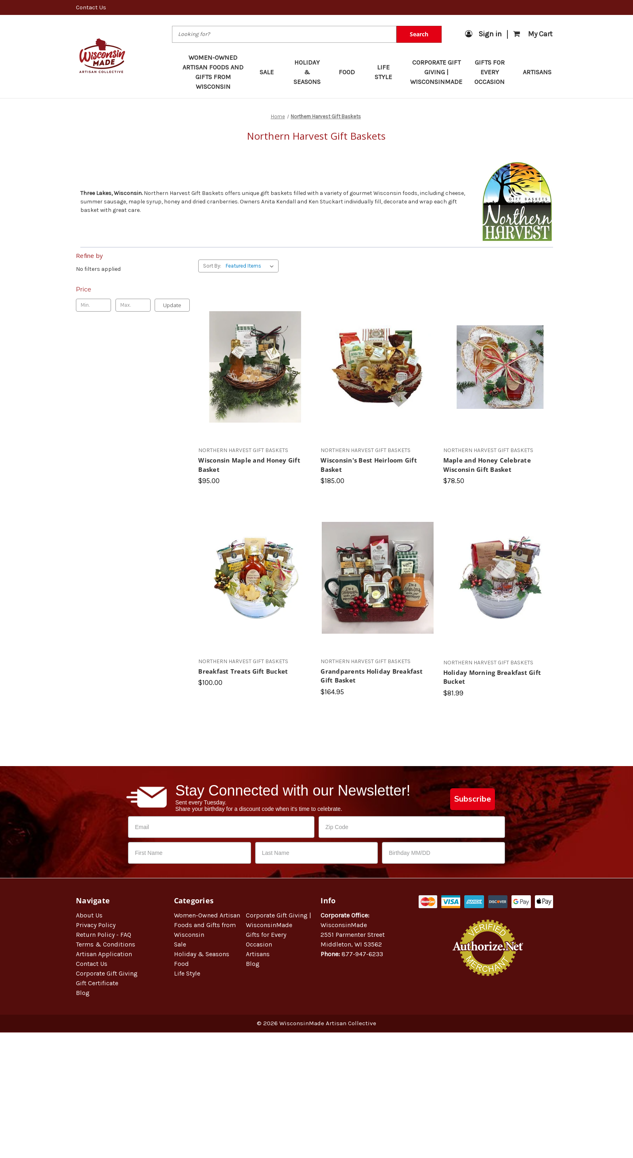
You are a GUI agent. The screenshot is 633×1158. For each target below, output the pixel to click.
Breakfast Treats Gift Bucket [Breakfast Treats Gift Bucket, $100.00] (243, 671)
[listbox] (251, 266)
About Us (89, 915)
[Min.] (93, 305)
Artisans (537, 72)
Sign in (483, 33)
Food (351, 72)
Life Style (387, 72)
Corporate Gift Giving (107, 973)
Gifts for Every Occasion (492, 72)
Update (172, 305)
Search (419, 34)
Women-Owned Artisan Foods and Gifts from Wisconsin (212, 72)
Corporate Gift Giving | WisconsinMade (436, 72)
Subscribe (472, 799)
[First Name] (189, 853)
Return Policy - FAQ (103, 934)
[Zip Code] (412, 827)
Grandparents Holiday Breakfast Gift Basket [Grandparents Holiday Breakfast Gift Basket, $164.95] (372, 676)
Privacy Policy (95, 925)
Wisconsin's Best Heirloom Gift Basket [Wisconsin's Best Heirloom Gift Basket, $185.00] (369, 464)
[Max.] (133, 305)
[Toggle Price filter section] (133, 289)
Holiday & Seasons (310, 72)
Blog (83, 993)
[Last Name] (316, 853)
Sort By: (212, 266)
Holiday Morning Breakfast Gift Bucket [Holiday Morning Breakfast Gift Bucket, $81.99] (492, 677)
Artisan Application (104, 954)
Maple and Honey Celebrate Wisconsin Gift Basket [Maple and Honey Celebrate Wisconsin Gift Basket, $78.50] (487, 464)
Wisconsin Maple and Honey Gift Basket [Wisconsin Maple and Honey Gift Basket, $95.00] (249, 464)
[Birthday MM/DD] (443, 853)
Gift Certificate (97, 983)
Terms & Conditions (105, 944)
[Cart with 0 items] (533, 34)
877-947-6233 (362, 954)
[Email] (221, 827)
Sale (270, 72)
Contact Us (91, 7)
